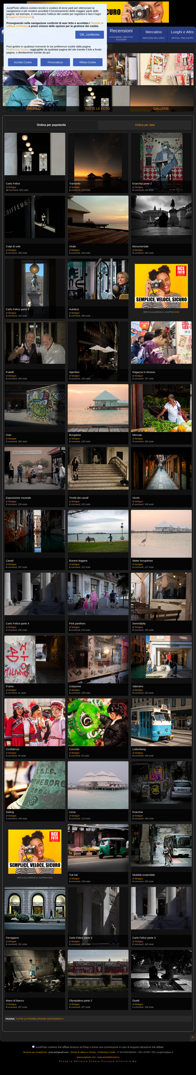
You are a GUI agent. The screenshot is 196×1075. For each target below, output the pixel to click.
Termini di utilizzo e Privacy (83, 1052)
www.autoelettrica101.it (108, 1057)
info (177, 312)
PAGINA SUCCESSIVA (51, 1018)
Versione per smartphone (35, 1052)
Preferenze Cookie (17, 49)
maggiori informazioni (20, 16)
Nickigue (12, 187)
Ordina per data (145, 124)
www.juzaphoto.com (86, 1057)
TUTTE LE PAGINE (26, 1018)
